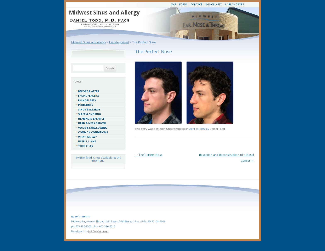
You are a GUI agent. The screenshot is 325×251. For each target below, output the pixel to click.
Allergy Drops (234, 4)
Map (173, 4)
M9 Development (98, 231)
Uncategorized (175, 129)
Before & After (88, 91)
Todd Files (85, 146)
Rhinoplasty (213, 4)
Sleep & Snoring (89, 114)
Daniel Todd (217, 129)
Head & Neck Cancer (92, 123)
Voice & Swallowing (92, 128)
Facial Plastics (88, 96)
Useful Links (87, 141)
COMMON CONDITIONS (93, 132)
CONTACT (196, 4)
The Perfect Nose (148, 155)
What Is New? (87, 137)
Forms (183, 4)
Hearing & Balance (91, 118)
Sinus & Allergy (89, 109)
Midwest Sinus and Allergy (104, 12)
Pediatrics (85, 105)
